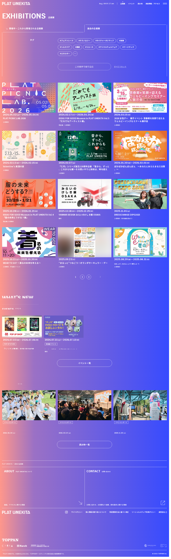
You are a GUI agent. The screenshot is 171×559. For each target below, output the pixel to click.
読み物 (140, 3)
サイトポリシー (77, 512)
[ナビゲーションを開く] (165, 3)
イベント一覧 (84, 363)
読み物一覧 (84, 444)
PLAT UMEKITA (7, 464)
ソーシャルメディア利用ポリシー (144, 512)
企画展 (122, 3)
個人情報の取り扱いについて (96, 512)
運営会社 (163, 512)
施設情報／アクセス (153, 3)
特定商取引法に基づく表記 (119, 512)
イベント (131, 3)
